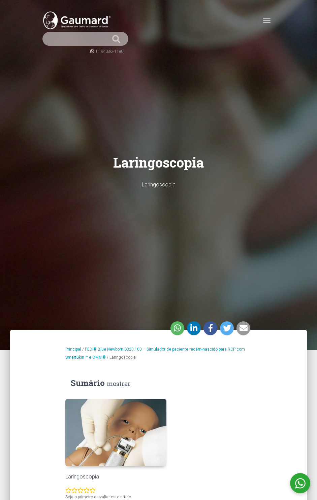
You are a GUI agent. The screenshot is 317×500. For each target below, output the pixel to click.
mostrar (118, 384)
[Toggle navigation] (267, 20)
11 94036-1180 (109, 51)
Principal (73, 349)
